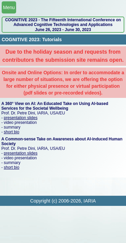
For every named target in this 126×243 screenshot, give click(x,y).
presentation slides (20, 117)
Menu (9, 7)
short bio (11, 132)
